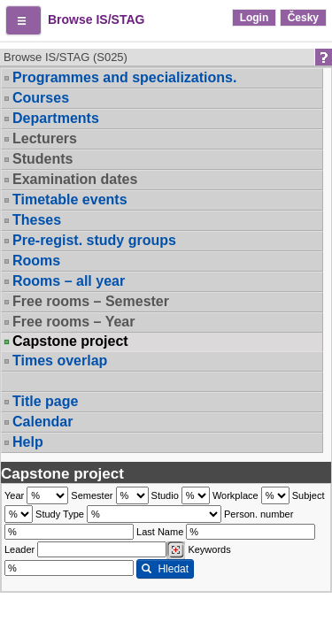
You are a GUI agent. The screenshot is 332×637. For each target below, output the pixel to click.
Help (27, 441)
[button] (23, 20)
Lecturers (44, 138)
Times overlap (59, 360)
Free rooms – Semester (90, 301)
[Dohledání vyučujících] (175, 550)
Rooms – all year (68, 280)
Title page (45, 401)
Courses (40, 97)
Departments (55, 118)
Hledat (165, 569)
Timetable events (69, 199)
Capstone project (70, 341)
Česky (303, 18)
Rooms (36, 260)
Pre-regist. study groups (94, 240)
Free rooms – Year (73, 321)
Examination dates (74, 179)
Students (42, 158)
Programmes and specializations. (124, 77)
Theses (36, 219)
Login (254, 18)
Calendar (42, 421)
